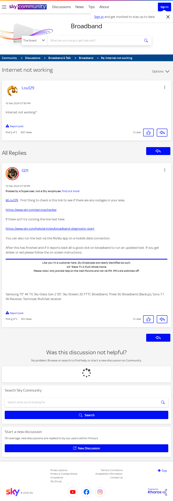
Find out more (71, 191)
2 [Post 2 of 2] (11, 319)
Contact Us (116, 477)
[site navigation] (4, 7)
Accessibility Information (109, 473)
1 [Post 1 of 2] (11, 132)
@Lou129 (12, 200)
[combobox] (94, 40)
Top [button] (164, 471)
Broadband (86, 26)
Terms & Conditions (112, 470)
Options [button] (158, 71)
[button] (164, 87)
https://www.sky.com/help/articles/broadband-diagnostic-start (50, 229)
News (79, 7)
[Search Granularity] (34, 40)
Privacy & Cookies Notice (63, 473)
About (104, 7)
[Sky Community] (28, 7)
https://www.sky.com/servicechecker (31, 210)
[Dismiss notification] (168, 17)
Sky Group (56, 481)
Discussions (61, 7)
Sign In (164, 7)
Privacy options (58, 470)
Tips (91, 7)
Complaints (56, 477)
